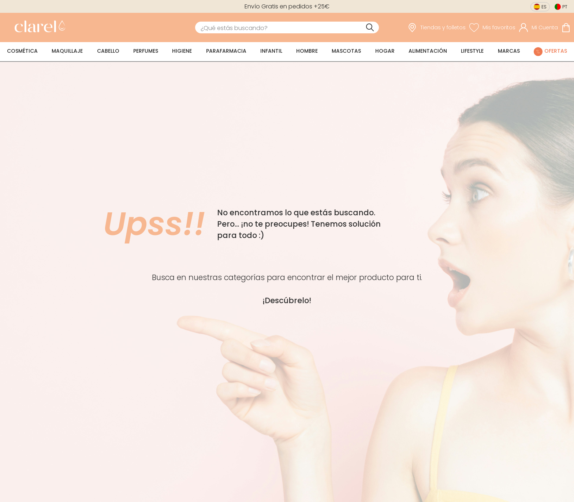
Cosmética (22, 51)
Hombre (307, 51)
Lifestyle (472, 51)
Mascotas (346, 51)
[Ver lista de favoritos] (492, 27)
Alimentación (428, 51)
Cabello (108, 51)
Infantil (271, 51)
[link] (38, 27)
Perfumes (145, 51)
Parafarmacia (226, 51)
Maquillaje (67, 51)
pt (564, 7)
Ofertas (555, 51)
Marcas (509, 51)
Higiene (182, 51)
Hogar (385, 51)
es (544, 7)
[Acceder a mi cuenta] (538, 27)
